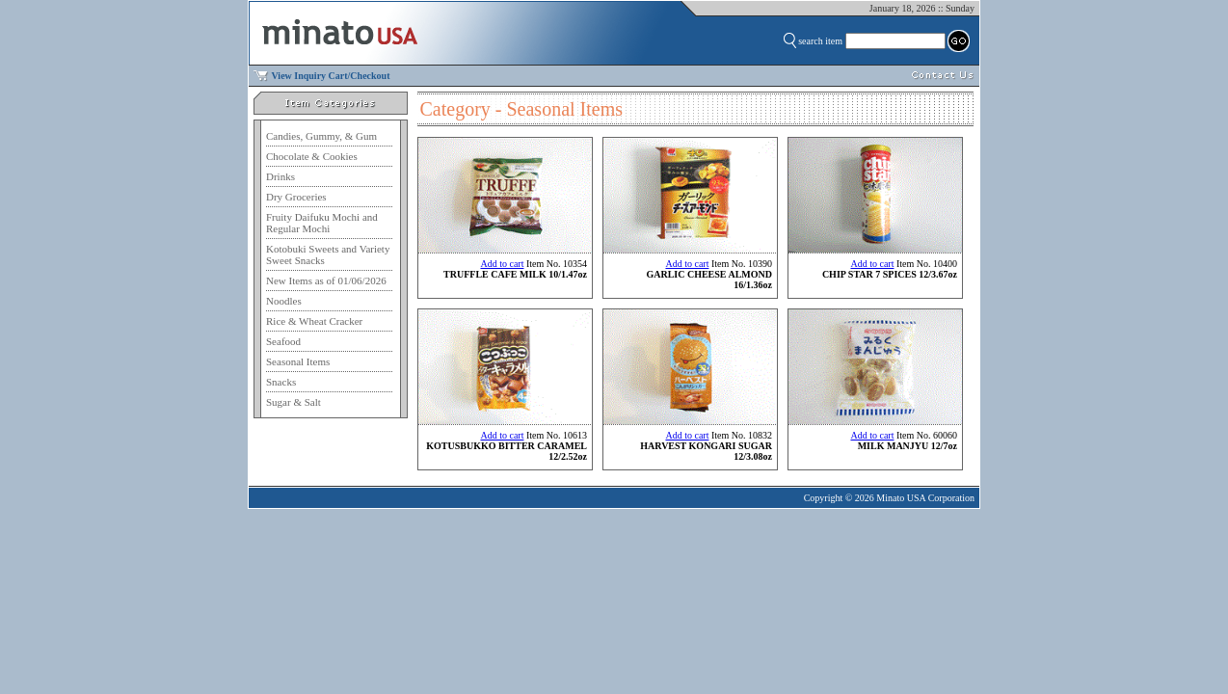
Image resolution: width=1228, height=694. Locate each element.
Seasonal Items (298, 361)
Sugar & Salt (293, 402)
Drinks (280, 176)
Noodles (284, 301)
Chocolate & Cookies (312, 156)
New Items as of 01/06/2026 (326, 280)
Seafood (283, 341)
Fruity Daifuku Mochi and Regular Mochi (322, 222)
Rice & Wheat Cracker (314, 321)
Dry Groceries (296, 196)
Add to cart (501, 263)
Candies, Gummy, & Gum (321, 136)
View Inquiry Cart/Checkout (331, 75)
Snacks (281, 381)
